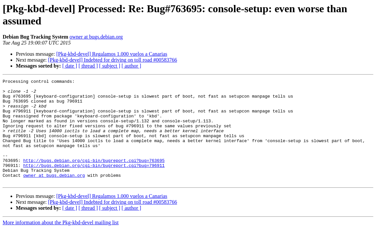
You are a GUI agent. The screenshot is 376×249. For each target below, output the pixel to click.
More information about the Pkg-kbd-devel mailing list (61, 243)
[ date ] (69, 66)
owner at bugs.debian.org (96, 37)
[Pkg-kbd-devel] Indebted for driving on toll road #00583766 (112, 60)
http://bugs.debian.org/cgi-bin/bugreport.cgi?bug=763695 (93, 177)
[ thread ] (88, 66)
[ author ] (131, 66)
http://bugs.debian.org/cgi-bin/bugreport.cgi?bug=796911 (93, 183)
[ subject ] (109, 66)
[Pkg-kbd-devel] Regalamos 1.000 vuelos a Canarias (111, 54)
